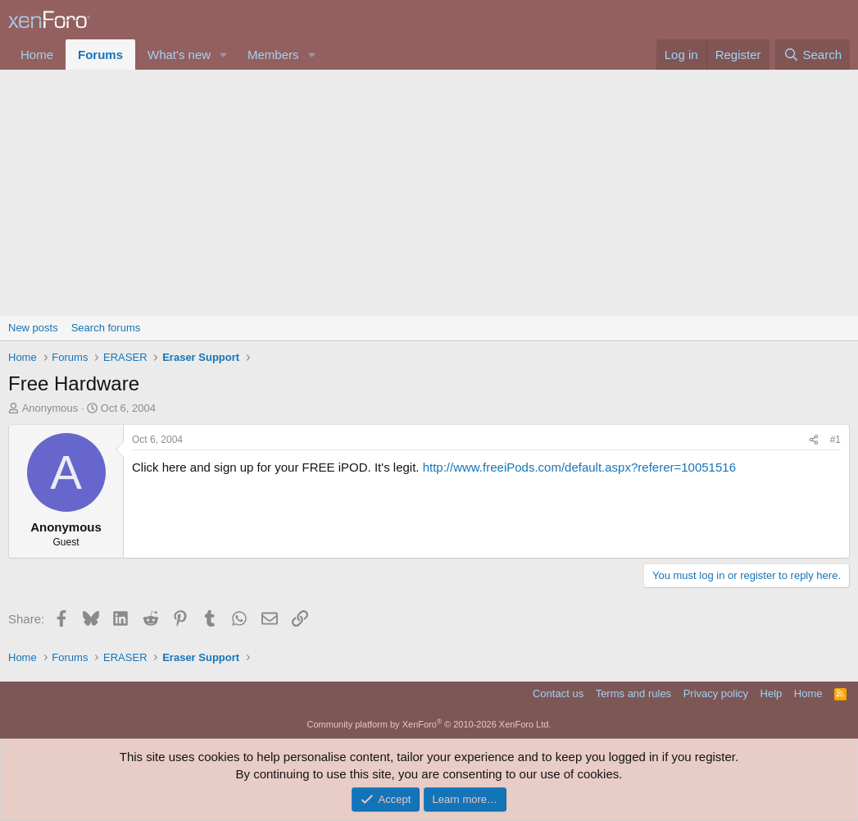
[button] (223, 54)
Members (273, 55)
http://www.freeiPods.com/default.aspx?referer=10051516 (579, 467)
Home (36, 55)
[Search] (812, 54)
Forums (100, 55)
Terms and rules (633, 693)
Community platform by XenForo (429, 724)
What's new (179, 55)
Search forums (106, 328)
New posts (33, 328)
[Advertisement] (429, 193)
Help (771, 693)
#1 (835, 439)
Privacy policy (715, 693)
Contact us (558, 693)
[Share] (813, 440)
